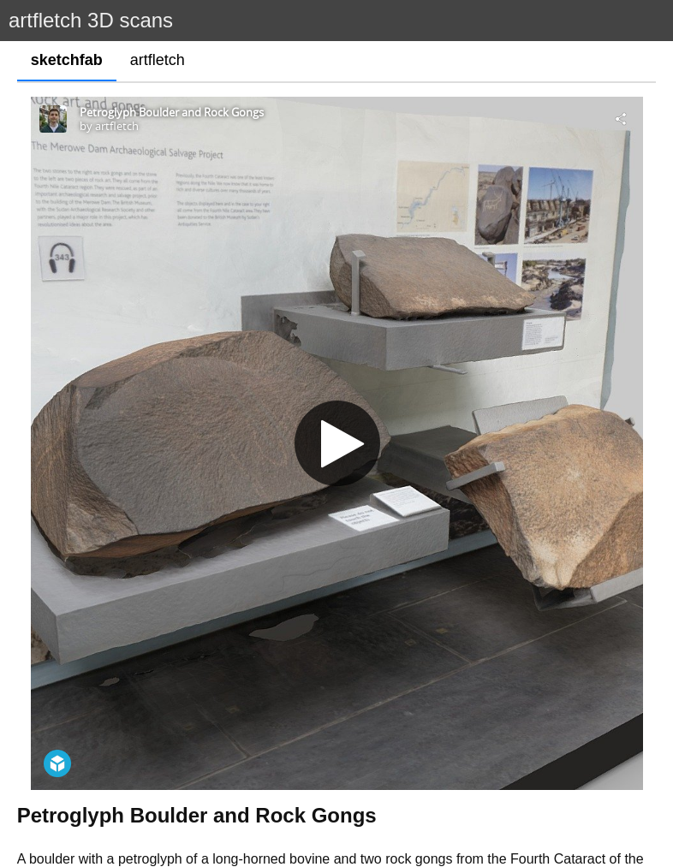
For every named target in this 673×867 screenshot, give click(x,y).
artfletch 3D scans (91, 20)
